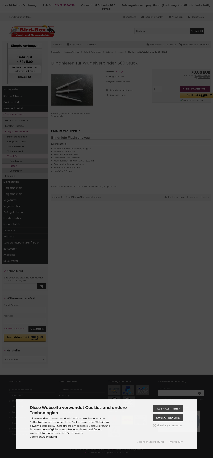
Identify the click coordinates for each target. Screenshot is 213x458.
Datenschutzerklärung (150, 442)
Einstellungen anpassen (167, 425)
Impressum (176, 442)
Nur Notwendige (167, 417)
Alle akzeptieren (168, 408)
